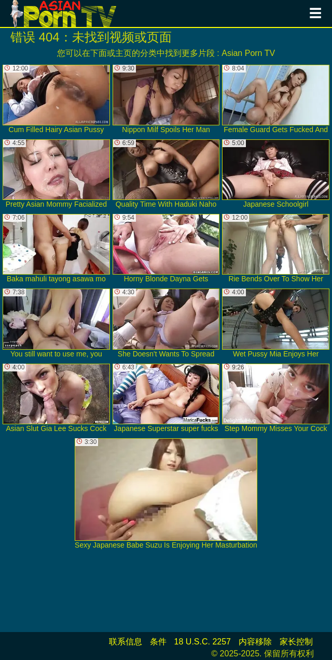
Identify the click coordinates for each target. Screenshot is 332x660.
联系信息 (125, 641)
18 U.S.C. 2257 (202, 641)
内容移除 (255, 641)
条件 (158, 641)
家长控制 (296, 641)
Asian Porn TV (248, 53)
